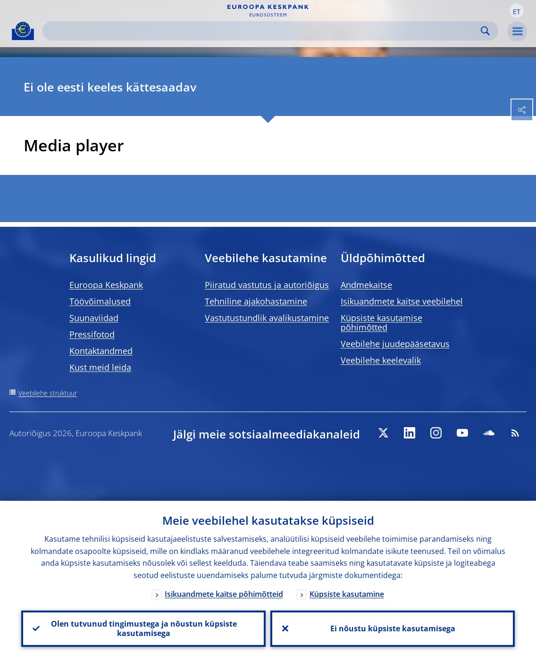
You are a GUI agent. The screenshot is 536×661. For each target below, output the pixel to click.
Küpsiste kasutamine (347, 593)
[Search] (262, 31)
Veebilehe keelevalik (381, 360)
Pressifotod (92, 334)
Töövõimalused (100, 301)
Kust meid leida (100, 367)
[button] (517, 11)
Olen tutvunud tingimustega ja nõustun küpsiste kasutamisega (143, 628)
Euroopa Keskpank (106, 284)
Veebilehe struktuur (47, 392)
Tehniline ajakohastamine (256, 301)
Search (485, 31)
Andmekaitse (366, 284)
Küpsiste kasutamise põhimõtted (381, 322)
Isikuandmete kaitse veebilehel (402, 301)
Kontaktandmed (101, 350)
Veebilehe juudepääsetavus (395, 343)
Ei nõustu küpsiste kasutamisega (392, 628)
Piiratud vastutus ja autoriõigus (267, 284)
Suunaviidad (93, 317)
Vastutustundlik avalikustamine (267, 317)
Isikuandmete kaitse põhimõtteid (224, 593)
